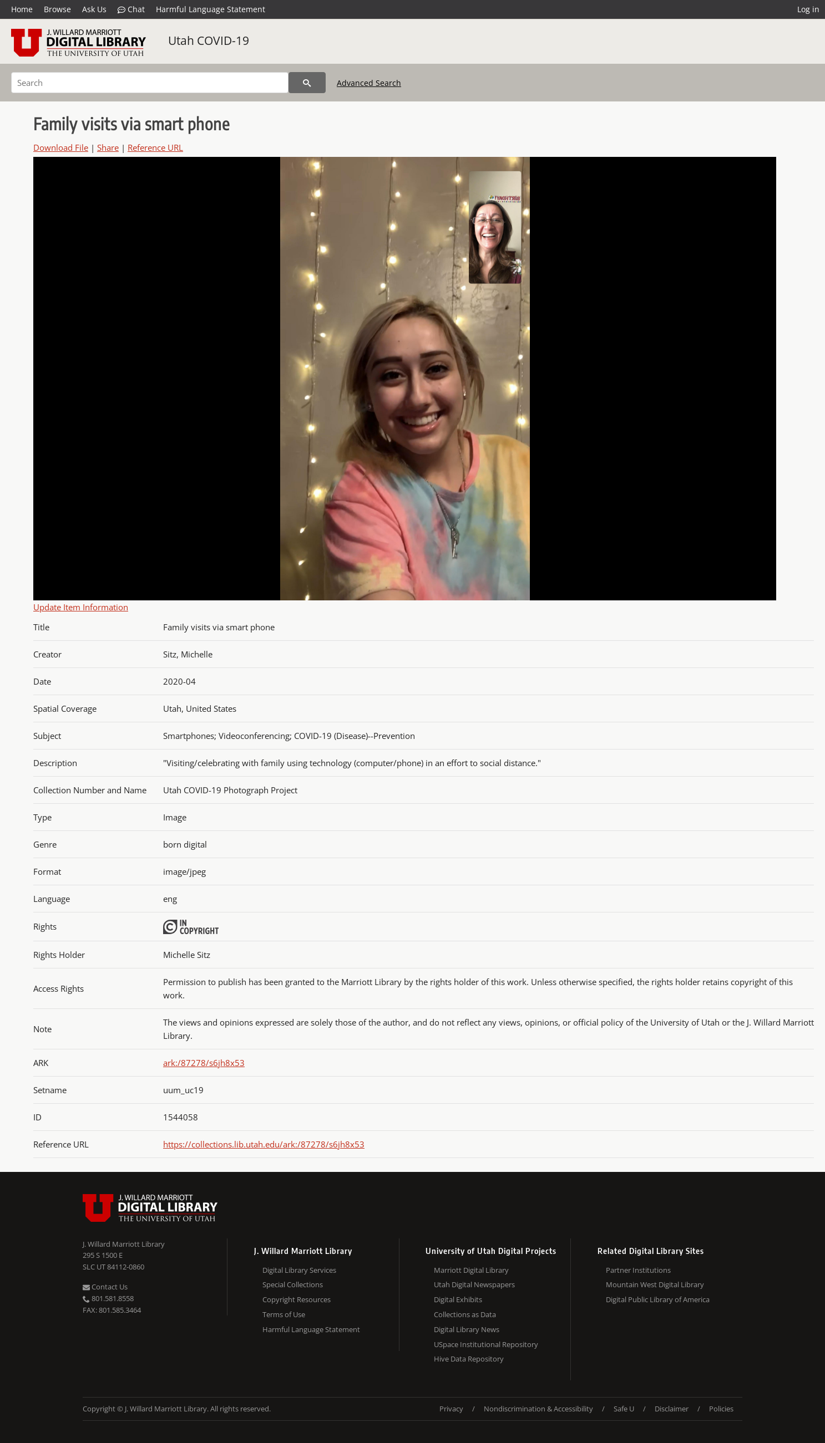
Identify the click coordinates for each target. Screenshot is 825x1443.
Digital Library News (466, 1329)
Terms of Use (283, 1314)
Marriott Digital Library (471, 1270)
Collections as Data (465, 1314)
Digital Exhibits (458, 1299)
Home (22, 9)
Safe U (624, 1409)
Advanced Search (369, 83)
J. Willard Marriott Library (124, 1244)
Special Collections (292, 1284)
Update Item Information (80, 607)
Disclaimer (672, 1409)
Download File (60, 147)
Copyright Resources (296, 1299)
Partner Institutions (638, 1270)
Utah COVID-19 (208, 40)
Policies (721, 1409)
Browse (57, 9)
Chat (131, 9)
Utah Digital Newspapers (474, 1284)
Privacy (451, 1409)
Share (108, 147)
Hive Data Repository (469, 1359)
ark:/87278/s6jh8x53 (204, 1062)
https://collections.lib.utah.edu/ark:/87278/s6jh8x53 (264, 1144)
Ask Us (94, 9)
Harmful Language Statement (210, 9)
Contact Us (105, 1287)
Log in (808, 9)
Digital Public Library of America (658, 1299)
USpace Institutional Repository (486, 1344)
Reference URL (155, 147)
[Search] (150, 82)
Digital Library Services (299, 1270)
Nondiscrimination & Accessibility (538, 1409)
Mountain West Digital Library (655, 1284)
